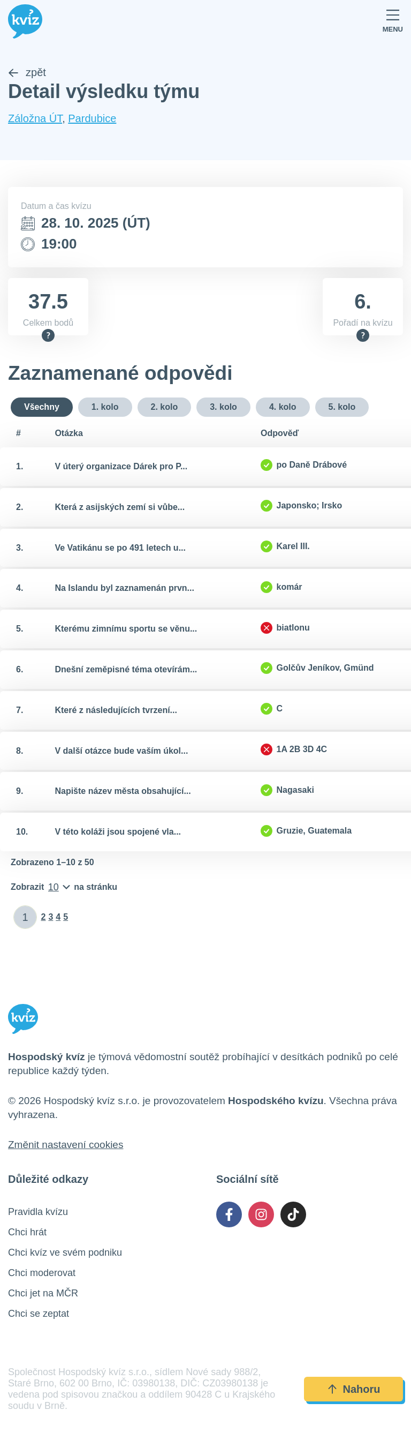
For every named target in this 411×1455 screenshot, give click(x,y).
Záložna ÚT (35, 119)
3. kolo (223, 406)
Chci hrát (27, 1232)
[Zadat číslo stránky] (25, 917)
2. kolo (164, 406)
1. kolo (105, 406)
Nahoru (353, 1390)
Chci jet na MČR (43, 1293)
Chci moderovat (41, 1273)
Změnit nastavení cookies (65, 1145)
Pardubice (92, 119)
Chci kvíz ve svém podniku (65, 1253)
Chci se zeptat (38, 1314)
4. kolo (282, 406)
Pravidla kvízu (38, 1212)
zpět (27, 73)
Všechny (41, 406)
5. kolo (342, 406)
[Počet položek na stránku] (64, 888)
